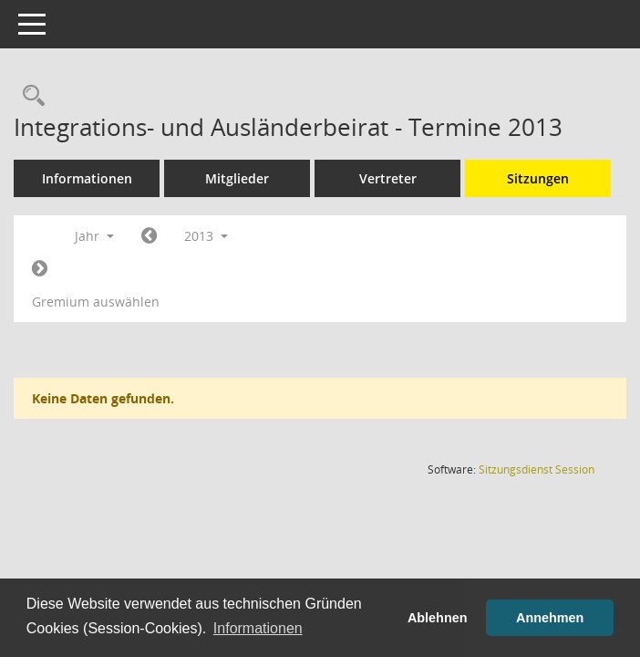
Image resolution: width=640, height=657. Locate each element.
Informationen (87, 178)
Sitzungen (538, 178)
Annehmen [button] (549, 617)
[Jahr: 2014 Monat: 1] (39, 269)
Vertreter (388, 178)
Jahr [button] (94, 236)
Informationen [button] (258, 628)
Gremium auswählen (96, 301)
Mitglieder (237, 178)
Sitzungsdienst (536, 469)
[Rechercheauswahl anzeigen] (29, 96)
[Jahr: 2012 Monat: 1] (149, 236)
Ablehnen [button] (438, 617)
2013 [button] (206, 236)
